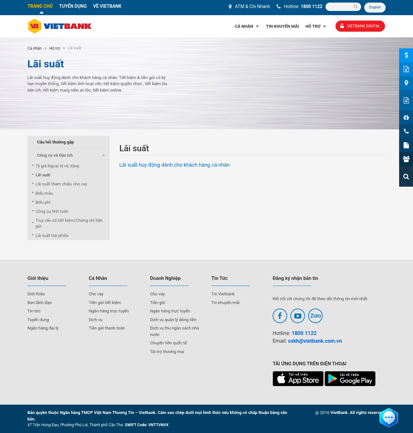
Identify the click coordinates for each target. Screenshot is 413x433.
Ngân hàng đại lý (43, 328)
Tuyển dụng (38, 319)
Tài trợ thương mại (167, 351)
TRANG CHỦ (40, 6)
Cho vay (96, 293)
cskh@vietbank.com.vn (315, 341)
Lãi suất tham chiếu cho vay (61, 184)
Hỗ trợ (54, 48)
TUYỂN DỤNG (73, 6)
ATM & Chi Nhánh (252, 6)
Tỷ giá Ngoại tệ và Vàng (57, 165)
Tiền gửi (157, 302)
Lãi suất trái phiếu (51, 235)
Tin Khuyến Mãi (282, 26)
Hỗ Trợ (316, 26)
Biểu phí (42, 202)
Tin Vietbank (223, 293)
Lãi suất (42, 174)
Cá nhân (34, 48)
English (375, 7)
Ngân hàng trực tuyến (109, 311)
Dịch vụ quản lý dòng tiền (173, 319)
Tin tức (33, 311)
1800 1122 (312, 6)
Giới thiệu (36, 293)
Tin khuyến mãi (225, 302)
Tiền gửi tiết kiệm (105, 302)
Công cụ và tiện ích (55, 155)
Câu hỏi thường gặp (55, 142)
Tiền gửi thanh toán (107, 328)
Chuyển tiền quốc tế (168, 342)
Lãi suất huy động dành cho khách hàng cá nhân (174, 165)
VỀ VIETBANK (107, 6)
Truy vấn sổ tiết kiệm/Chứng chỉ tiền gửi (69, 223)
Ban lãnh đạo (39, 302)
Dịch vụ (95, 319)
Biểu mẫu (44, 193)
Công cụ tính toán (51, 211)
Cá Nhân (247, 26)
